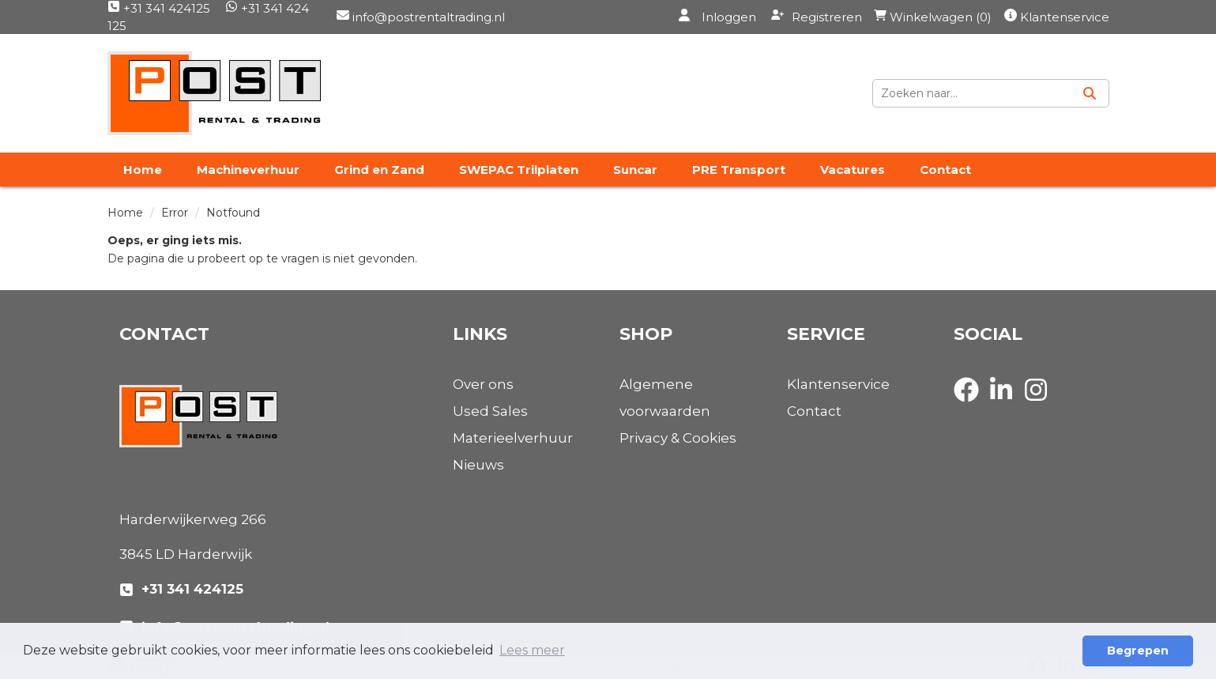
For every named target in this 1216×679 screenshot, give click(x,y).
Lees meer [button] (532, 650)
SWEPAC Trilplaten (518, 169)
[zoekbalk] (972, 93)
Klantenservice (1064, 17)
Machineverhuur (248, 169)
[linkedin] (1005, 405)
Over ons (483, 384)
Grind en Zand (379, 169)
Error (174, 213)
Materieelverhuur (513, 438)
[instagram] (1040, 405)
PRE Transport (738, 169)
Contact (945, 169)
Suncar (635, 169)
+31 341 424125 (158, 8)
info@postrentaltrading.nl (427, 17)
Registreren (816, 17)
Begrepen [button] (1138, 650)
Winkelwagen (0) (933, 17)
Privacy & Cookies (677, 438)
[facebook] (971, 405)
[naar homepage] (214, 93)
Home (142, 169)
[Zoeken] (1090, 93)
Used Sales (490, 411)
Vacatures (852, 169)
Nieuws (478, 465)
